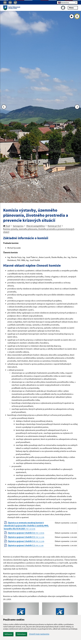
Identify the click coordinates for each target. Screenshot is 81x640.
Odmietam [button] (21, 634)
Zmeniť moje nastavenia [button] (39, 634)
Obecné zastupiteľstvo (35, 226)
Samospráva (18, 226)
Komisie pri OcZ (54, 226)
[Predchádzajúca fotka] (4, 107)
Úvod (6, 226)
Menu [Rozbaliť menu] (73, 7)
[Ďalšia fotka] (77, 107)
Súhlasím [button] (8, 634)
